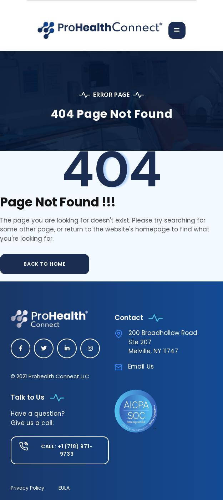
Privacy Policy (27, 487)
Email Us (141, 366)
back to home (45, 264)
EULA (64, 487)
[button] (177, 30)
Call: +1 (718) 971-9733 (67, 450)
